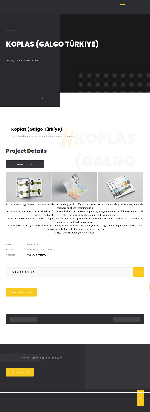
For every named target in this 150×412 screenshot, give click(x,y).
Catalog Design (78, 272)
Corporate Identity (25, 164)
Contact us (20, 372)
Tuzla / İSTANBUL (36, 254)
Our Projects (21, 292)
